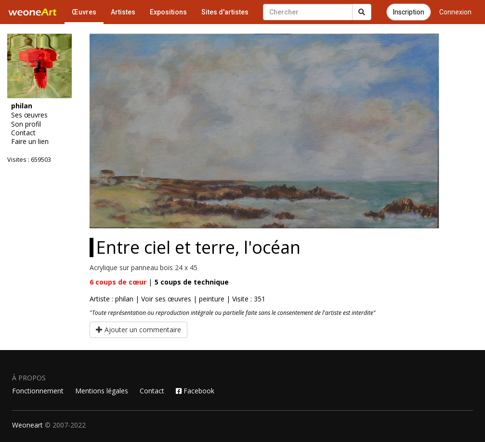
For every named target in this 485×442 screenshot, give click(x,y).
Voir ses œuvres (166, 298)
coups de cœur (118, 281)
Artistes (123, 12)
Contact (23, 133)
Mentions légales (101, 390)
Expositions (168, 12)
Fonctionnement (38, 390)
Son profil (26, 124)
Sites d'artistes (225, 12)
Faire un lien (30, 141)
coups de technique (192, 281)
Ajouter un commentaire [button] (138, 329)
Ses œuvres (29, 115)
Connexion (455, 12)
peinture (211, 298)
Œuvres (84, 12)
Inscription (408, 12)
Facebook (195, 390)
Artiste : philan (111, 298)
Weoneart (27, 424)
